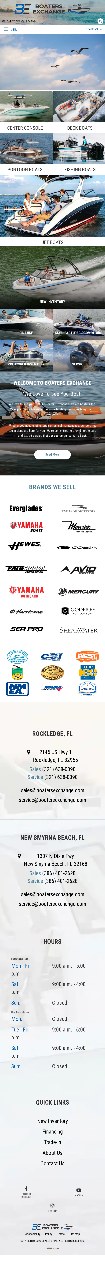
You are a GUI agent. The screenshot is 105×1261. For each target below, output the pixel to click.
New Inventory (52, 1122)
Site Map (75, 1235)
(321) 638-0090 (59, 770)
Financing (52, 1132)
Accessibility (32, 1235)
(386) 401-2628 (59, 874)
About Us (52, 1153)
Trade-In (52, 1143)
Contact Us (52, 1164)
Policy (48, 1235)
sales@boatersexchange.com (52, 791)
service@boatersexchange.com (52, 801)
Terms (61, 1235)
